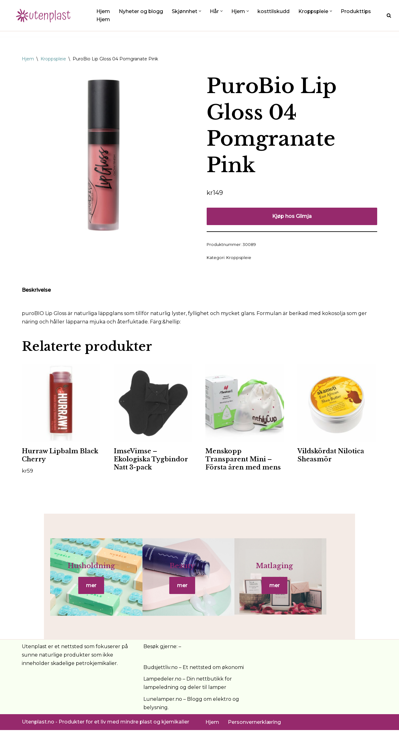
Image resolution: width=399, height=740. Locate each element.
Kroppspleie (53, 59)
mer (81, 591)
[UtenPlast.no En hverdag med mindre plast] (45, 15)
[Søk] (389, 15)
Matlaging (317, 571)
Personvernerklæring (254, 732)
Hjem (103, 11)
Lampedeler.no (162, 689)
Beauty (199, 571)
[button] (200, 11)
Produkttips (357, 11)
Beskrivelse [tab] (36, 290)
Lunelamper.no (162, 709)
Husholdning (81, 571)
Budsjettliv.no (160, 677)
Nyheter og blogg (141, 11)
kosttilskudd (274, 11)
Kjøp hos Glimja (292, 216)
